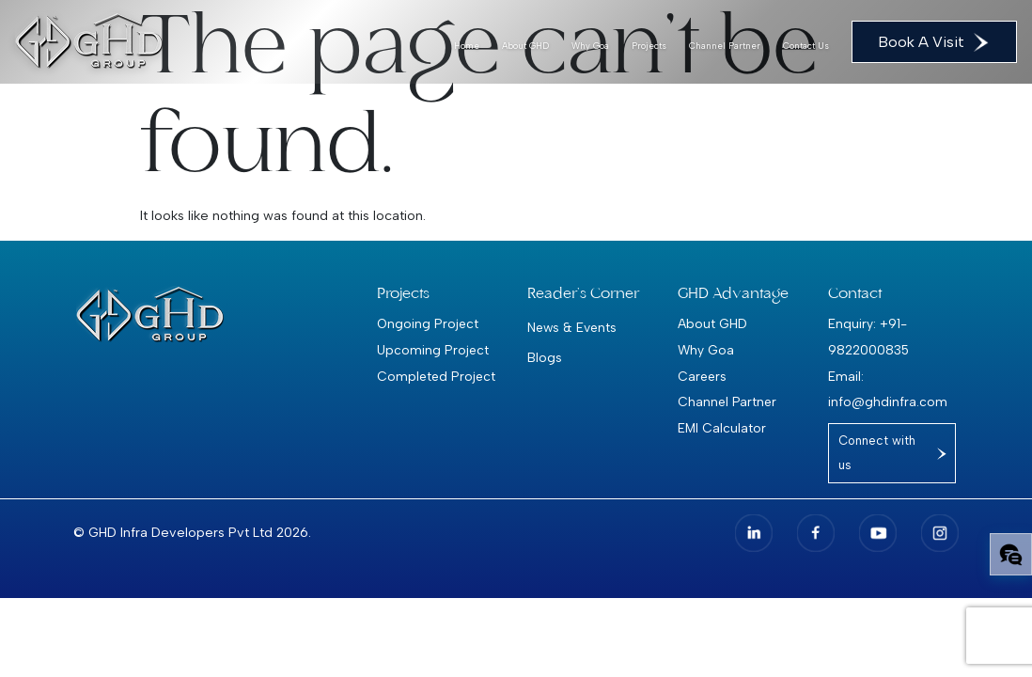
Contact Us (806, 45)
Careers (702, 376)
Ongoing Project (427, 323)
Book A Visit (934, 42)
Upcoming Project (433, 349)
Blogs (544, 357)
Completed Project (436, 376)
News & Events (572, 327)
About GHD (525, 45)
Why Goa (590, 45)
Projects (649, 45)
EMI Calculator (722, 427)
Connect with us (876, 452)
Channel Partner (724, 45)
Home (466, 45)
